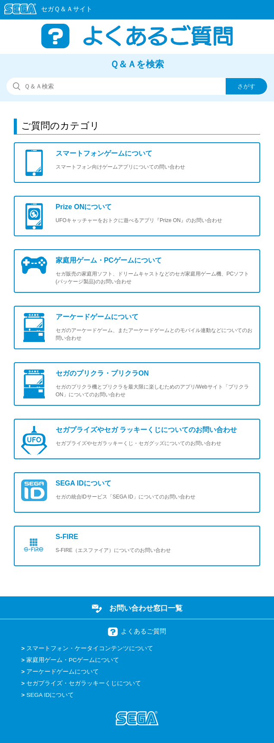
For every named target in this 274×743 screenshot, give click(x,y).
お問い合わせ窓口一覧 (146, 608)
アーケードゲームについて (62, 671)
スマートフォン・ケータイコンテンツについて (89, 648)
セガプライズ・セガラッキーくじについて (83, 683)
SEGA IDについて (50, 695)
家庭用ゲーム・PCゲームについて (72, 660)
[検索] (137, 86)
